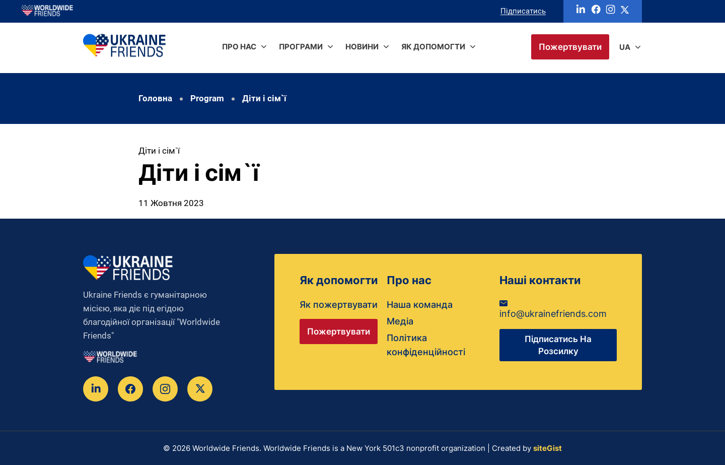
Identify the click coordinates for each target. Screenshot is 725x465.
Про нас (239, 46)
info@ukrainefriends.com (553, 309)
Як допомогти (433, 46)
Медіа (400, 321)
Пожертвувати (570, 47)
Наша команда (420, 304)
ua (624, 47)
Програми (301, 46)
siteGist (547, 448)
